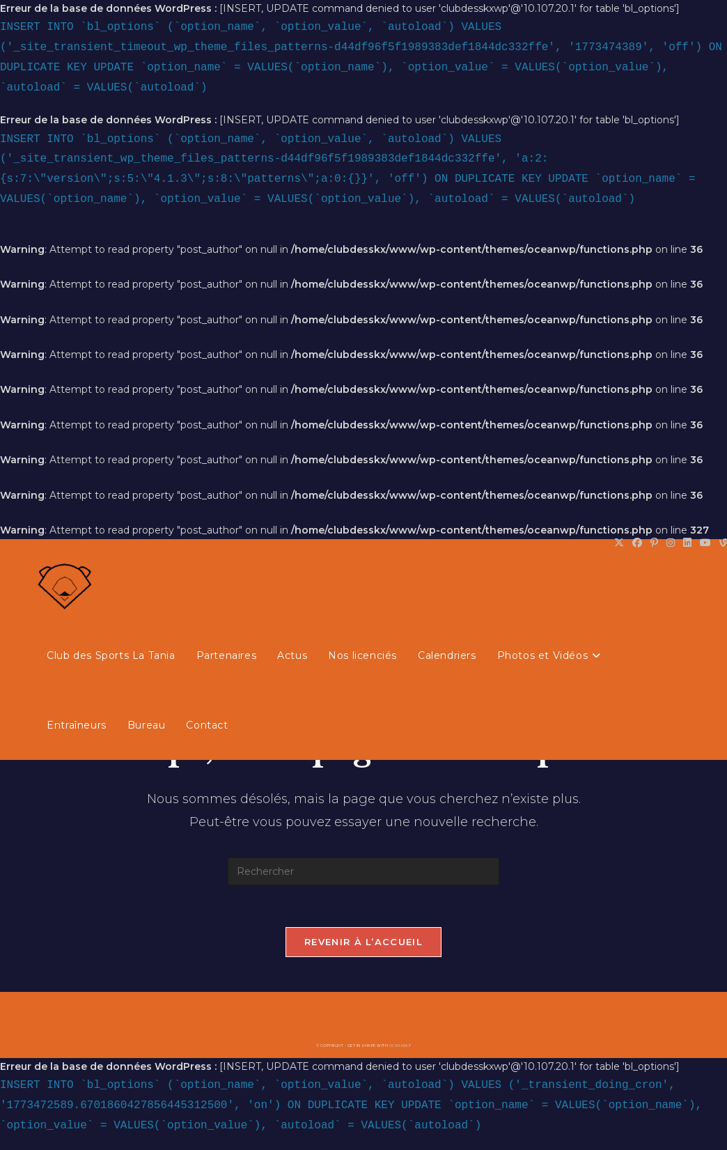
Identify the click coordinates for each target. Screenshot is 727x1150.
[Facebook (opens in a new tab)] (637, 542)
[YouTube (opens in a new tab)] (705, 542)
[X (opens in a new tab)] (619, 542)
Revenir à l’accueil (363, 941)
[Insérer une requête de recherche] (363, 871)
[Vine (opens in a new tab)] (721, 542)
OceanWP (400, 1045)
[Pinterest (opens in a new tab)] (654, 542)
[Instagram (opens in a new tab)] (670, 542)
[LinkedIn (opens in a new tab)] (687, 542)
